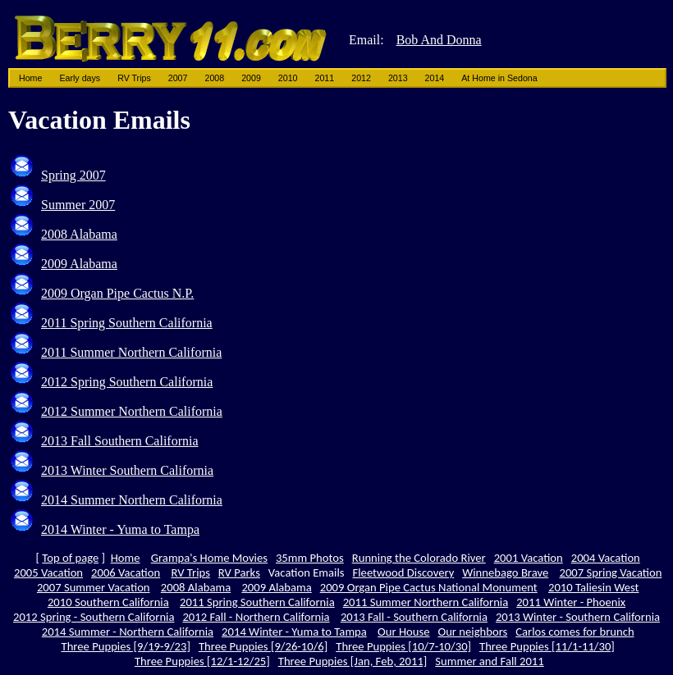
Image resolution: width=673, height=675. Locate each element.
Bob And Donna (439, 40)
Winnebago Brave (505, 572)
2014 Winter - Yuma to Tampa (120, 529)
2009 (251, 78)
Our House (403, 631)
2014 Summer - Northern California (127, 631)
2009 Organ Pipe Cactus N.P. (117, 293)
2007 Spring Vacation (610, 572)
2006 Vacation (125, 572)
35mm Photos (310, 557)
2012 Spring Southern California (127, 382)
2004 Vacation (605, 557)
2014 (435, 78)
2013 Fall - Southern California (414, 616)
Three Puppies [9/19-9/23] (126, 646)
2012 (361, 78)
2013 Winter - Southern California (578, 616)
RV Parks (239, 572)
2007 (178, 78)
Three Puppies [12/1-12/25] (202, 661)
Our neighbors (472, 631)
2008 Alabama (79, 234)
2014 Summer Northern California (131, 500)
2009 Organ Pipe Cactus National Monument (429, 587)
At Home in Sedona (499, 78)
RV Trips (134, 78)
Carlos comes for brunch (574, 631)
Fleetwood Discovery (404, 572)
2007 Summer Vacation (93, 587)
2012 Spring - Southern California (94, 616)
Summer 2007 (78, 205)
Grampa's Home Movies (209, 557)
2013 (398, 78)
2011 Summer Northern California (131, 352)
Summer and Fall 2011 (489, 661)
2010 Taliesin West (593, 587)
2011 (325, 78)
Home (30, 78)
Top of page (70, 557)
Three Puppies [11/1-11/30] (547, 646)
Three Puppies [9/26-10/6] (263, 646)
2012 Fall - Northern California (255, 616)
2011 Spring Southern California (127, 323)
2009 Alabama (79, 264)
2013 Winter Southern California (127, 470)
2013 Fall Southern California (120, 441)
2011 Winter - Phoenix (570, 602)
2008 (214, 78)
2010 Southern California (108, 602)
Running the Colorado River (419, 557)
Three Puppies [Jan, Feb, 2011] (353, 661)
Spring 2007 (73, 175)
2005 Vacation (48, 572)
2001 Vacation (528, 557)
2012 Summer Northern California (131, 411)
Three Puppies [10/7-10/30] (403, 646)
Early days (79, 78)
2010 (288, 78)
